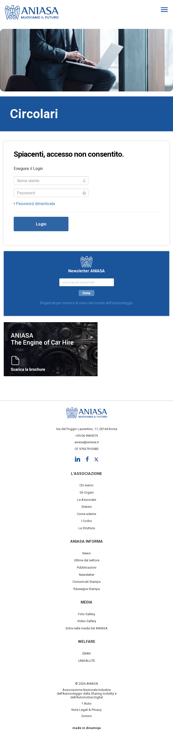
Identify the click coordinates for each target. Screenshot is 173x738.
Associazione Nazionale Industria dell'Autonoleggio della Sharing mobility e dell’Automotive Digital (86, 693)
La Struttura (86, 528)
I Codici (86, 521)
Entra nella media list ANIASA (87, 628)
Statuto (86, 507)
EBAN (86, 653)
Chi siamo (86, 485)
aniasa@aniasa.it (86, 442)
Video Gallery (86, 621)
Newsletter (86, 575)
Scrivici (86, 716)
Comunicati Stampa (86, 582)
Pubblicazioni (86, 567)
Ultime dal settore (86, 560)
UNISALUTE (86, 661)
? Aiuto (86, 703)
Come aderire (86, 514)
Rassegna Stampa (86, 589)
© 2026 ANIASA (86, 683)
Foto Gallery (86, 614)
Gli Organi (87, 492)
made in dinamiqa (86, 728)
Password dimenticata (35, 203)
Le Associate (86, 500)
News (86, 553)
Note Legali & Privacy (86, 710)
